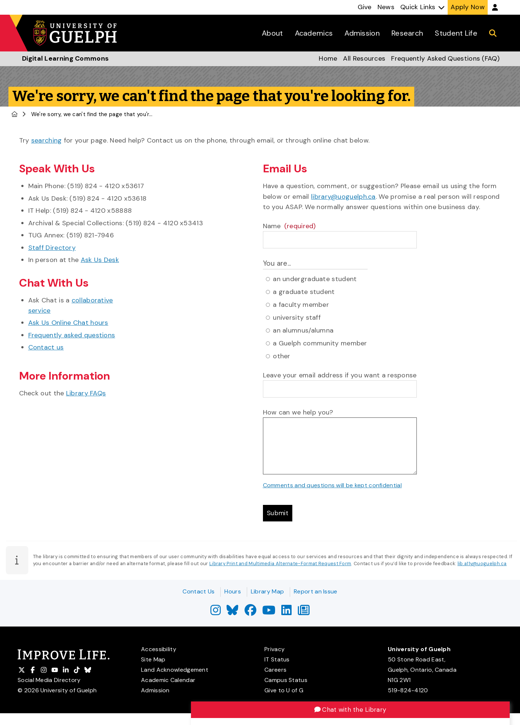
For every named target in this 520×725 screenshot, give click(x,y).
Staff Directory (52, 247)
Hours (232, 591)
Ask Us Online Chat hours (68, 322)
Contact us (46, 347)
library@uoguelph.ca (343, 196)
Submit (278, 513)
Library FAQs (86, 393)
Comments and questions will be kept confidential (332, 485)
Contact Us (198, 591)
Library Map (267, 591)
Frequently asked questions (71, 335)
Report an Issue (315, 591)
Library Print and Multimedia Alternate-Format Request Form (280, 564)
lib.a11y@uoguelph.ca (482, 564)
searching (46, 140)
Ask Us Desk (100, 259)
